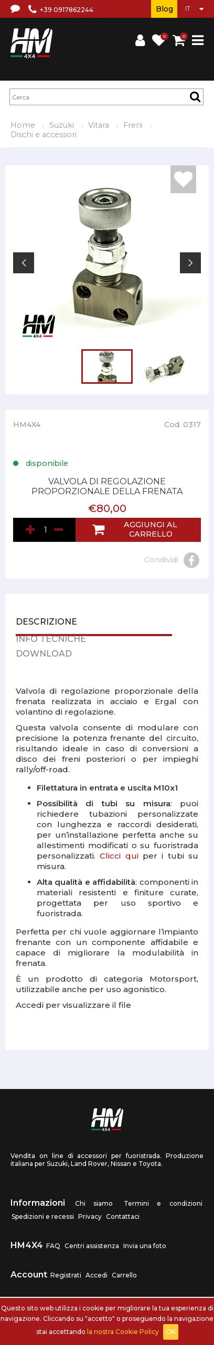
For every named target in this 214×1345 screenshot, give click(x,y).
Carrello (124, 1275)
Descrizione (46, 622)
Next (190, 262)
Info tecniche (51, 640)
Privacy (90, 1216)
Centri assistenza (92, 1246)
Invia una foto (144, 1246)
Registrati (65, 1275)
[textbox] (106, 96)
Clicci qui (119, 856)
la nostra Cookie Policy (123, 1332)
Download (44, 654)
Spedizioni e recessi (43, 1216)
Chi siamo (94, 1203)
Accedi (96, 1275)
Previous (23, 262)
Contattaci (123, 1216)
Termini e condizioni (163, 1203)
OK (171, 1332)
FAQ (53, 1246)
